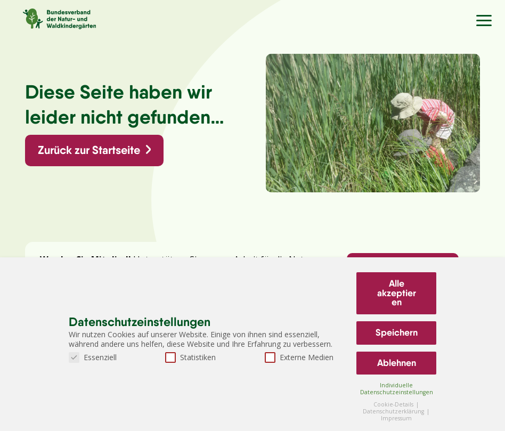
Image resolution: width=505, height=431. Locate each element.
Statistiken (190, 357)
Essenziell (93, 357)
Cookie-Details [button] (394, 404)
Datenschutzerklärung (394, 411)
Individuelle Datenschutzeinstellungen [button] (396, 388)
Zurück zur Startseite (89, 150)
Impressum (396, 418)
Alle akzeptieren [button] (396, 293)
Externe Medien (299, 357)
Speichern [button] (397, 332)
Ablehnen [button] (396, 363)
